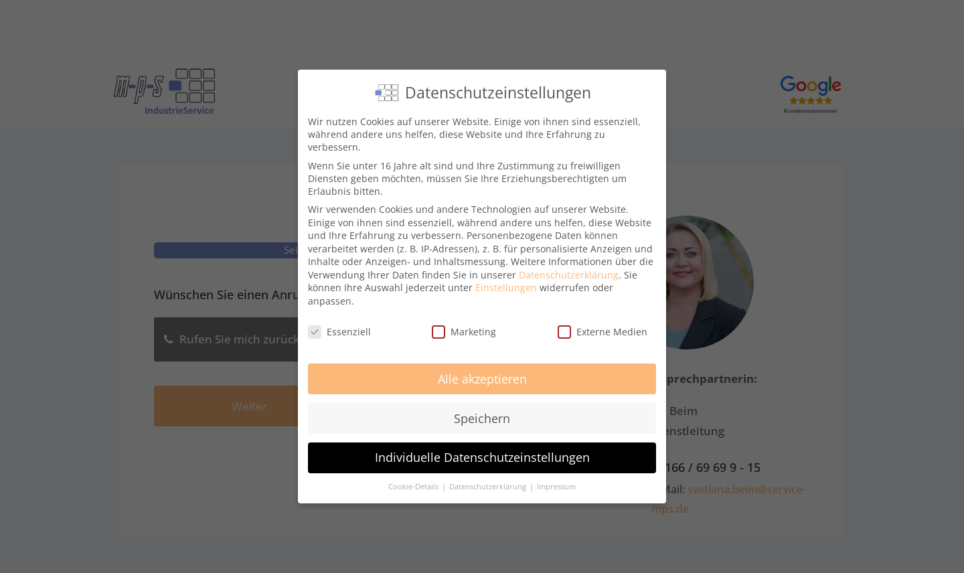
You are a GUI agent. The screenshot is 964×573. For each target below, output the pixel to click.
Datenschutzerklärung (569, 274)
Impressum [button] (556, 486)
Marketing (464, 331)
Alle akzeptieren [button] (482, 379)
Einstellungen (506, 287)
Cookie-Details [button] (414, 486)
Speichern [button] (482, 418)
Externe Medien (602, 331)
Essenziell (339, 331)
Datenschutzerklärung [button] (488, 486)
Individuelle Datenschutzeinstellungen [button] (482, 457)
